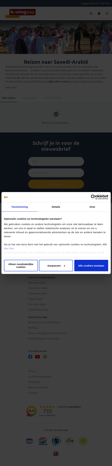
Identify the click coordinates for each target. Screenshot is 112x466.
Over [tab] (92, 206)
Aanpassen (56, 265)
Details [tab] (56, 206)
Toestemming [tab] (19, 206)
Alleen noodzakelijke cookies (20, 265)
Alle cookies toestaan (91, 265)
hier (11, 248)
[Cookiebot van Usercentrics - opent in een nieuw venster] (93, 197)
